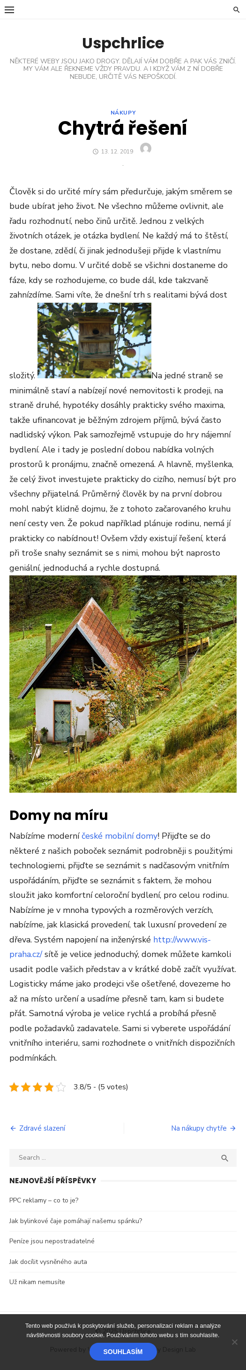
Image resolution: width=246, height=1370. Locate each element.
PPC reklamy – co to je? (43, 1200)
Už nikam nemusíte (37, 1282)
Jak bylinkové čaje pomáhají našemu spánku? (75, 1221)
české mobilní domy (119, 836)
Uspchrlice (123, 43)
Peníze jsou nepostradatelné (52, 1241)
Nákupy (123, 112)
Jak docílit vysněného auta (48, 1261)
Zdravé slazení (42, 1128)
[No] (234, 1342)
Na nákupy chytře (199, 1128)
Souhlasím (123, 1351)
